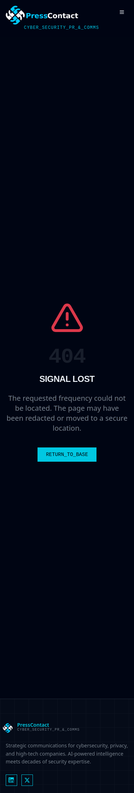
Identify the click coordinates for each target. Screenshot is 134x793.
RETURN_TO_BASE (67, 454)
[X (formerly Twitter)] (27, 780)
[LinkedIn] (11, 780)
